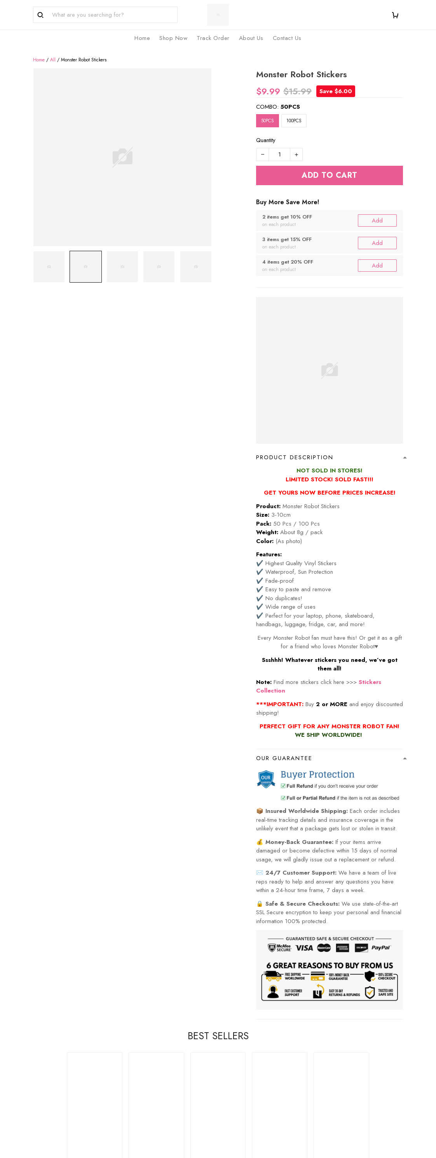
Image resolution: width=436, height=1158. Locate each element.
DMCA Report (293, 1149)
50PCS (290, 98)
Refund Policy (336, 1037)
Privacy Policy (337, 1025)
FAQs (135, 1025)
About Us (140, 1037)
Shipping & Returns (343, 1062)
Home (39, 50)
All (53, 50)
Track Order (239, 1037)
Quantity (266, 131)
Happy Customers (246, 1050)
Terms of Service (341, 1050)
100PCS (294, 112)
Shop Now (237, 1025)
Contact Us (142, 1050)
